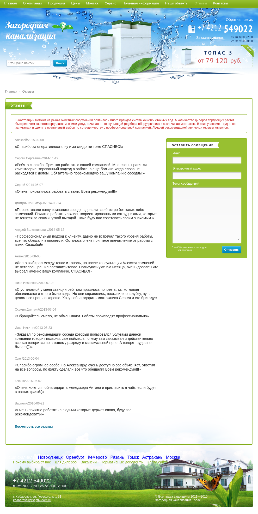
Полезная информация (140, 3)
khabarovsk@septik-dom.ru (32, 500)
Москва (173, 457)
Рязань (117, 457)
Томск (133, 457)
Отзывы (200, 3)
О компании (32, 3)
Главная (10, 3)
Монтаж (92, 3)
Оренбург (75, 457)
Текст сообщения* (186, 183)
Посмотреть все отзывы (34, 426)
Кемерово (97, 457)
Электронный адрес (187, 168)
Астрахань (152, 457)
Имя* (176, 153)
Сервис (110, 3)
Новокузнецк (50, 457)
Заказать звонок (210, 37)
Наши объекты (176, 3)
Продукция (56, 3)
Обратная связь (239, 19)
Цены (75, 3)
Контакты (220, 3)
